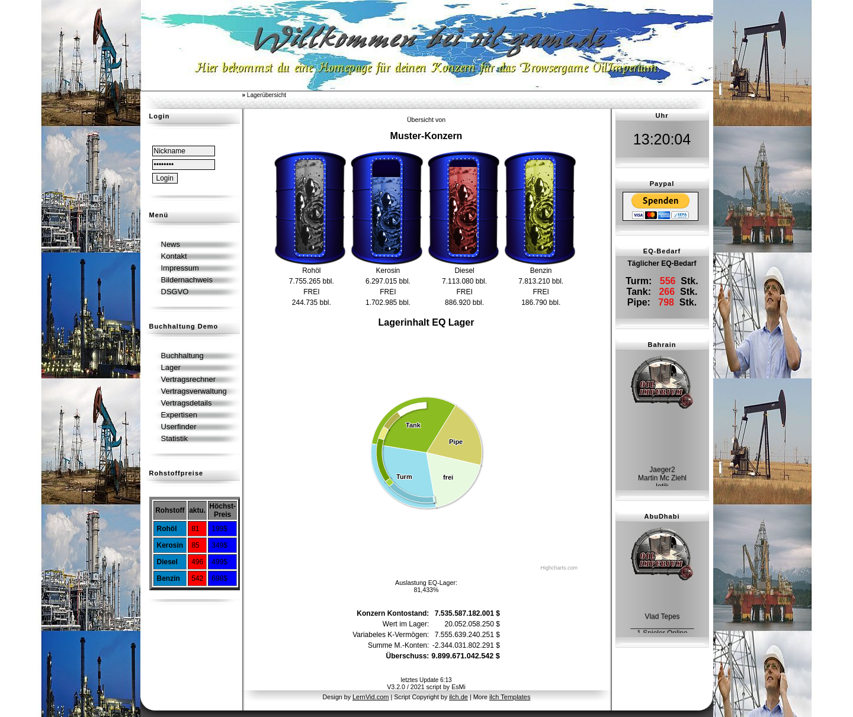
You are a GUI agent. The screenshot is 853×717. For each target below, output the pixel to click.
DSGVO (175, 291)
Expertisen (179, 414)
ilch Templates (510, 696)
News (171, 244)
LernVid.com (370, 696)
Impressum (180, 267)
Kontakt (174, 256)
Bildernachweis (187, 279)
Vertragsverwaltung (194, 391)
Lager (171, 367)
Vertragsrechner (188, 379)
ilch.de (458, 696)
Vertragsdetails (186, 402)
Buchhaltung (182, 355)
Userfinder (179, 426)
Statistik (174, 438)
